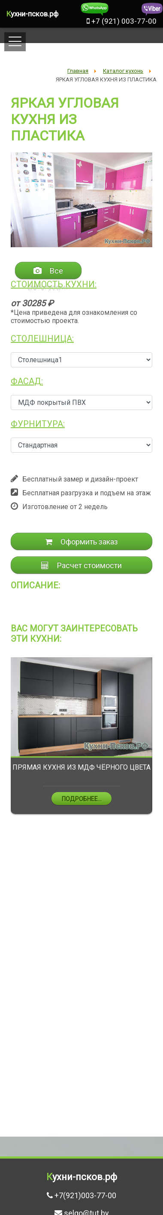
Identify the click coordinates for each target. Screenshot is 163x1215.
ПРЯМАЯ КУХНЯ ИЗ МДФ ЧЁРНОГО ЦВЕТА (81, 767)
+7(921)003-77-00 (85, 1195)
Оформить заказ (81, 541)
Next (158, 742)
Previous (4, 742)
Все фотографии (48, 272)
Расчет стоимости (81, 565)
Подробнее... (82, 798)
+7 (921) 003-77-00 (122, 21)
